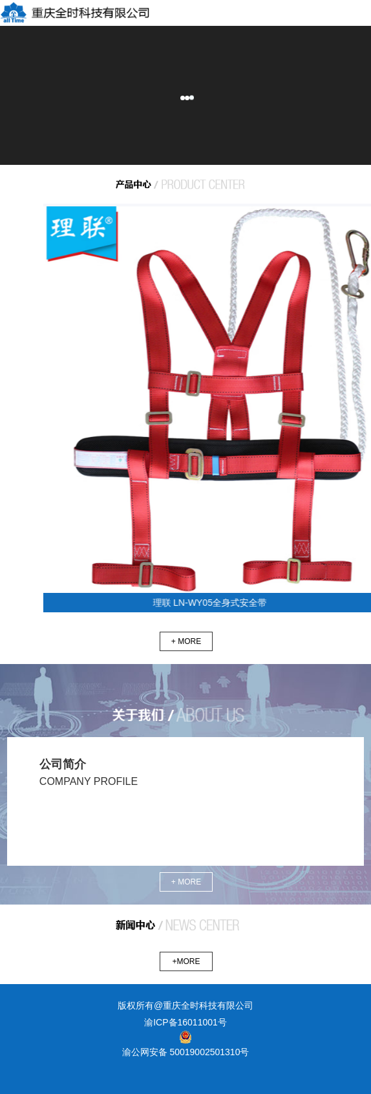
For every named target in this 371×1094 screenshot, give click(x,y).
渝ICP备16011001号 (185, 1022)
